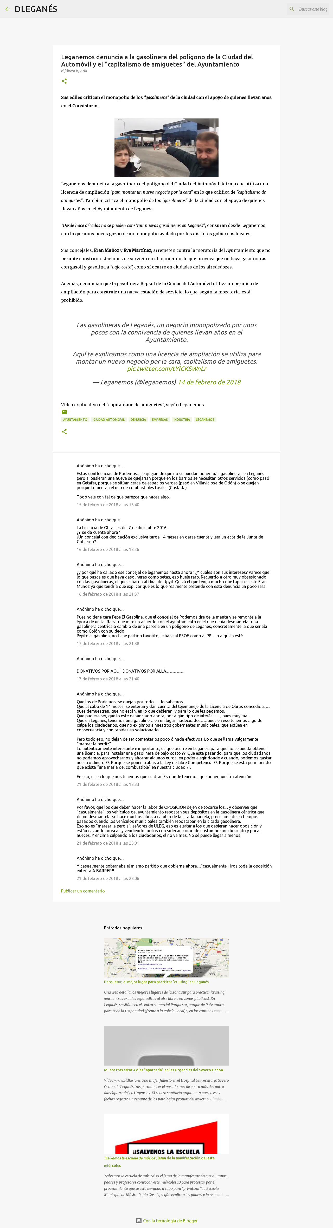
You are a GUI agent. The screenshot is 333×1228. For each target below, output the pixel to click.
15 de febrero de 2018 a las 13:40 (108, 504)
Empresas (160, 419)
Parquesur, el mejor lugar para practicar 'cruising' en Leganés (156, 982)
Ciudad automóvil (109, 419)
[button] (64, 81)
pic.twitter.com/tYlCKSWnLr (166, 368)
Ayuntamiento (75, 419)
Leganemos (205, 419)
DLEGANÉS (36, 9)
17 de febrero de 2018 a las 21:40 (108, 679)
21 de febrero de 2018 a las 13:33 (108, 784)
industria (182, 419)
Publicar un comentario (83, 891)
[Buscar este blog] (301, 9)
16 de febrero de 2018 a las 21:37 (108, 594)
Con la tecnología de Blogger (166, 1220)
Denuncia (138, 419)
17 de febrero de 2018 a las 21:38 (108, 643)
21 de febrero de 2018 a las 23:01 (108, 843)
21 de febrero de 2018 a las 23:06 (108, 878)
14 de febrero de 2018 (209, 382)
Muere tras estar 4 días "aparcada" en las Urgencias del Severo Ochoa (163, 1070)
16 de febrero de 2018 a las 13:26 (108, 549)
